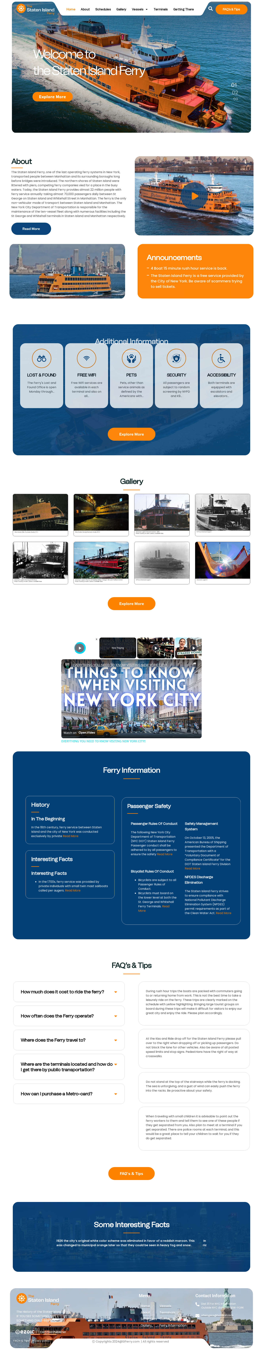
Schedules (103, 9)
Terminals (161, 9)
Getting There (183, 9)
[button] (211, 9)
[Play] (155, 648)
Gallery (121, 9)
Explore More (52, 96)
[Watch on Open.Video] (79, 732)
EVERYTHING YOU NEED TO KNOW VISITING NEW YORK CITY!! (120, 665)
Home (70, 9)
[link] (67, 665)
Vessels (140, 9)
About (85, 9)
